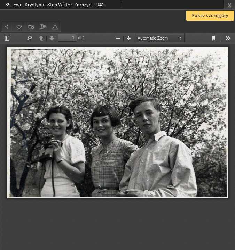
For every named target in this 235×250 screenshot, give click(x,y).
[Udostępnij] (7, 26)
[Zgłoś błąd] (55, 26)
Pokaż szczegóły (210, 15)
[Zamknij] (229, 4)
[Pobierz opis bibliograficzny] (43, 27)
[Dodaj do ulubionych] (19, 26)
